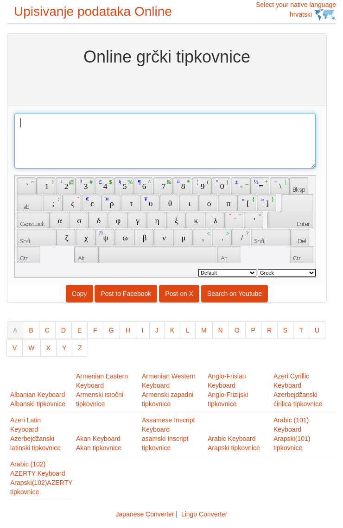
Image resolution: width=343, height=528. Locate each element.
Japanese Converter (144, 514)
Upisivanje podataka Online (93, 11)
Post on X (179, 293)
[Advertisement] (167, 85)
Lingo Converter (204, 514)
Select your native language (296, 11)
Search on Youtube (234, 293)
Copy (79, 293)
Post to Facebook (126, 293)
